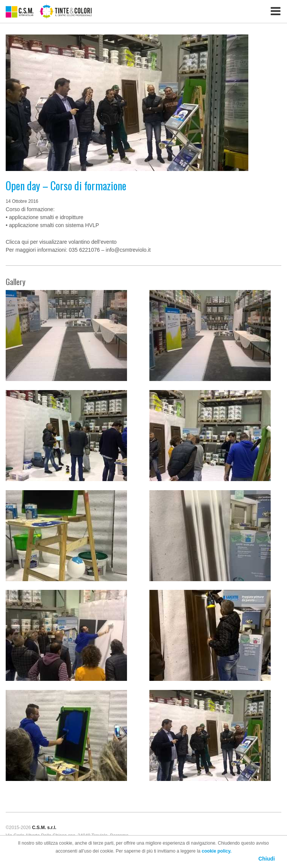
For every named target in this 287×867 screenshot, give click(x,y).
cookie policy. (216, 851)
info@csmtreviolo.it (128, 250)
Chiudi (266, 859)
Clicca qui (17, 242)
